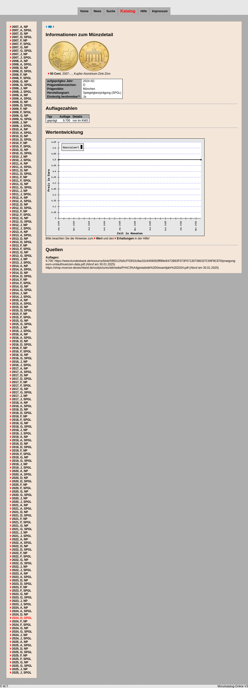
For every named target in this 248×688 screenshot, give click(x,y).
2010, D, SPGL (22, 139)
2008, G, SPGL (22, 85)
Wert (98, 238)
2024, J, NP (19, 635)
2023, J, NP (19, 601)
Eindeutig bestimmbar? (63, 96)
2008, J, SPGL (21, 91)
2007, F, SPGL (21, 44)
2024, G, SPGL (22, 631)
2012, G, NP (20, 218)
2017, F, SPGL (21, 385)
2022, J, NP (19, 566)
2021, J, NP (19, 532)
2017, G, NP (20, 389)
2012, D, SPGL (22, 208)
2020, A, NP (20, 471)
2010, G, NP (20, 150)
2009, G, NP (20, 115)
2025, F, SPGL (21, 659)
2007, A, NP (20, 27)
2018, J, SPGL (21, 433)
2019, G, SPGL (22, 460)
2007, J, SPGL (21, 57)
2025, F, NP (19, 655)
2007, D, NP (20, 33)
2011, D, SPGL (22, 173)
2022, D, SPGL (22, 549)
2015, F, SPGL (21, 317)
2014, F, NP (19, 279)
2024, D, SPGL (22, 618)
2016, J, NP (19, 361)
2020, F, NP (19, 484)
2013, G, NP (20, 252)
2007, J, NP (19, 54)
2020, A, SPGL (22, 474)
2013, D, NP (20, 238)
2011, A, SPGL (22, 167)
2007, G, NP (20, 47)
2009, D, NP (20, 102)
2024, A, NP (20, 607)
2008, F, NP (19, 74)
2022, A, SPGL (22, 542)
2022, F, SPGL (21, 556)
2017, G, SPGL (22, 392)
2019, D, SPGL (22, 447)
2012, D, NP (20, 204)
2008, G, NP (20, 81)
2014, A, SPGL (22, 269)
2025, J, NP (19, 669)
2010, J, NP (19, 156)
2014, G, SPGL (22, 290)
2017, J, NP (19, 396)
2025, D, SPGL (22, 652)
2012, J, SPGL (21, 228)
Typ (49, 116)
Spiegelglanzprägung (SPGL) (102, 92)
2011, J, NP (19, 191)
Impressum (160, 11)
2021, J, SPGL (21, 536)
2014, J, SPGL (21, 296)
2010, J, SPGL (21, 160)
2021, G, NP (20, 525)
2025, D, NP (20, 648)
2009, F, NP (19, 109)
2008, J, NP (19, 88)
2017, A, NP (20, 368)
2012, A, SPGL (22, 201)
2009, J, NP (19, 122)
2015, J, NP (19, 327)
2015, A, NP (20, 300)
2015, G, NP (20, 320)
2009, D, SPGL (22, 105)
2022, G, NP (20, 560)
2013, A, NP (20, 232)
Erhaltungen (124, 238)
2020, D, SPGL (22, 481)
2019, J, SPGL (21, 467)
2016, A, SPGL (22, 337)
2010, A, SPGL (22, 132)
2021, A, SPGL (22, 508)
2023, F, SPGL (21, 590)
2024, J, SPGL (21, 638)
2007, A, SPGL (22, 30)
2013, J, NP (19, 259)
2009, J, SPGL (21, 126)
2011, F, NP (19, 177)
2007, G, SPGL (22, 50)
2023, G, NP (20, 594)
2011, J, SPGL (21, 194)
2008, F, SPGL (21, 78)
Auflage (64, 116)
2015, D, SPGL (22, 310)
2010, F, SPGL (21, 146)
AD (92, 81)
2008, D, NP (20, 68)
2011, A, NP (20, 163)
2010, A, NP (20, 129)
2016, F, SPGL (21, 351)
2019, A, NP (20, 437)
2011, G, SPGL (22, 187)
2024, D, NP (20, 614)
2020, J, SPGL (21, 501)
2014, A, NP (20, 266)
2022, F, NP (19, 553)
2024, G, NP (20, 628)
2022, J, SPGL (21, 570)
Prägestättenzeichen (61, 85)
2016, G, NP (20, 355)
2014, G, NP (20, 286)
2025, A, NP (20, 642)
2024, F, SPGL (21, 624)
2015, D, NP (20, 307)
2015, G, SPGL (22, 324)
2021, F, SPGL (21, 522)
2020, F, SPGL (21, 488)
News (97, 11)
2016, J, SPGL (21, 365)
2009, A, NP (20, 95)
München (89, 89)
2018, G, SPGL (22, 426)
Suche (111, 11)
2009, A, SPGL (22, 98)
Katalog (128, 11)
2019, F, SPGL (21, 454)
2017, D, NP (20, 375)
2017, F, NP (19, 382)
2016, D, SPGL (22, 344)
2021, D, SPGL (22, 515)
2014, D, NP (20, 273)
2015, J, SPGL (21, 331)
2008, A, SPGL (22, 64)
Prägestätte (55, 89)
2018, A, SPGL (22, 406)
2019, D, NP (20, 443)
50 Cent (54, 73)
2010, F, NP (19, 143)
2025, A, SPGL (22, 645)
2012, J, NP (19, 225)
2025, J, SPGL (21, 672)
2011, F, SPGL (21, 180)
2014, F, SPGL (21, 283)
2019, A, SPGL (22, 440)
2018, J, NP (19, 430)
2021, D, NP (20, 512)
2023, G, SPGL (22, 597)
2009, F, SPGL (21, 112)
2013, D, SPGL (22, 242)
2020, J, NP (19, 498)
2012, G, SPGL (22, 221)
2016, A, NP (20, 334)
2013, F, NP (19, 245)
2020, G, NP (20, 491)
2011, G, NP (20, 184)
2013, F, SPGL (21, 249)
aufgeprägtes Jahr (60, 81)
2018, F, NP (19, 416)
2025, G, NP (20, 662)
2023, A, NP (20, 573)
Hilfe (143, 11)
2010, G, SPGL (22, 153)
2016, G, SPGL (22, 358)
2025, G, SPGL (22, 665)
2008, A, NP (20, 61)
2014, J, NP (19, 293)
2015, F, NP (19, 314)
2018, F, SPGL (21, 419)
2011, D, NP (20, 170)
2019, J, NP (19, 464)
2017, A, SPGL (22, 372)
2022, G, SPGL (22, 563)
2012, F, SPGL (21, 214)
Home (84, 11)
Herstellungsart (58, 92)
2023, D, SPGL (22, 583)
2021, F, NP (19, 519)
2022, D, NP (20, 546)
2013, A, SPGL (22, 235)
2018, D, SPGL (22, 413)
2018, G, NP (20, 423)
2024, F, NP (19, 621)
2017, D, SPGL (22, 378)
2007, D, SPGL (22, 37)
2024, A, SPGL (22, 611)
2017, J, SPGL (21, 399)
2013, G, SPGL (22, 255)
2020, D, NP (20, 478)
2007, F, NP (19, 40)
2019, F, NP (19, 450)
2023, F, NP (19, 587)
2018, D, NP (20, 409)
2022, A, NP (20, 539)
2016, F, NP (19, 348)
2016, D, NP (20, 341)
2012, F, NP (19, 211)
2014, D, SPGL (22, 276)
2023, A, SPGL (22, 577)
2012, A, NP (20, 197)
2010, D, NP (20, 136)
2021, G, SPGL (22, 529)
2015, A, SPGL (22, 303)
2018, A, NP (20, 402)
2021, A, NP (20, 505)
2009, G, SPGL (22, 119)
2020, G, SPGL (22, 495)
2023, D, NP (20, 580)
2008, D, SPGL (22, 71)
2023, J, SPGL (21, 604)
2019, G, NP (20, 457)
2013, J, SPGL (21, 262)
